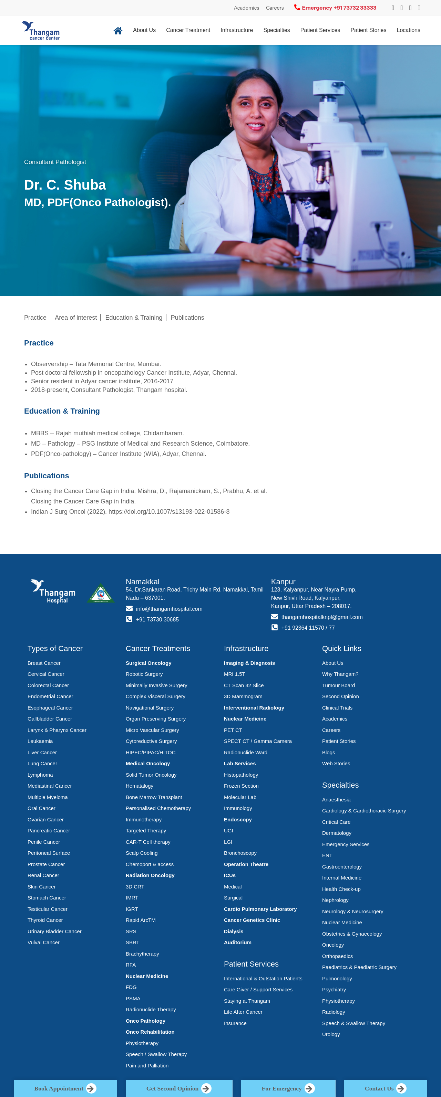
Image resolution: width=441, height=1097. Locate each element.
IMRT (132, 898)
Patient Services (320, 30)
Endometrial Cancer (50, 696)
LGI (228, 842)
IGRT (132, 909)
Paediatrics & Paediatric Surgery (359, 967)
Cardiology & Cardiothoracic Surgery (364, 810)
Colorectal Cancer (48, 685)
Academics (246, 8)
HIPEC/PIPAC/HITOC (150, 752)
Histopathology (241, 775)
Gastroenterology (342, 867)
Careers (275, 8)
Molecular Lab (240, 797)
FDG (131, 987)
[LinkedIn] (419, 7)
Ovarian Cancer (46, 819)
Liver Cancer (42, 752)
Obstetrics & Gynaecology (352, 934)
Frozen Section (241, 786)
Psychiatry (334, 989)
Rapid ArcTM (141, 920)
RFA (131, 965)
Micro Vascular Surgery (152, 730)
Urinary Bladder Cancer (55, 931)
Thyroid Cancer (45, 920)
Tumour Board (338, 685)
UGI (228, 830)
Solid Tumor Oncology (151, 775)
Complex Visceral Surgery (155, 696)
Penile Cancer (44, 842)
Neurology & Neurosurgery (352, 911)
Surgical (233, 898)
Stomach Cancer (47, 898)
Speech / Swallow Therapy (156, 1054)
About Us (144, 30)
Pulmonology (337, 978)
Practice (35, 317)
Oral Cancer (41, 808)
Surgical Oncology (149, 663)
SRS (131, 931)
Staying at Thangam (247, 1001)
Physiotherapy (142, 1043)
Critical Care (336, 822)
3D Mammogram (243, 696)
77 (332, 628)
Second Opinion (340, 696)
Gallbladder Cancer (50, 719)
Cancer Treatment (188, 30)
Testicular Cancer (48, 909)
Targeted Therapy (146, 830)
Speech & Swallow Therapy (353, 1023)
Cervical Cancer (46, 674)
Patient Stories (368, 30)
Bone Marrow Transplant (154, 797)
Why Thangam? (340, 674)
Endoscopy (238, 819)
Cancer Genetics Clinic (252, 920)
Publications (187, 317)
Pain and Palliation (147, 1065)
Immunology (238, 808)
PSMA (133, 998)
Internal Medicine (341, 878)
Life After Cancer (243, 1012)
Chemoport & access (150, 864)
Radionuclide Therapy (151, 1009)
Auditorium (238, 942)
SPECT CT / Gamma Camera (258, 741)
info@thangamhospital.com (169, 609)
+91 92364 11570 (303, 628)
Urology (331, 1034)
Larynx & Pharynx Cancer (57, 730)
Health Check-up (341, 889)
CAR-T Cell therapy (148, 842)
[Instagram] (393, 7)
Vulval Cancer (44, 942)
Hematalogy (139, 786)
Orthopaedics (337, 956)
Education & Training (134, 317)
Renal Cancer (43, 875)
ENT (327, 855)
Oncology (333, 945)
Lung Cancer (42, 763)
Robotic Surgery (144, 674)
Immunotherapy (144, 819)
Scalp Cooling (142, 853)
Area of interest (76, 317)
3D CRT (135, 887)
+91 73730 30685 (157, 619)
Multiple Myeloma (48, 797)
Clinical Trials (337, 708)
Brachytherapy (142, 954)
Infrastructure (236, 30)
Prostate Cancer (46, 864)
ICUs (230, 875)
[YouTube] (410, 7)
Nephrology (335, 900)
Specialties (276, 30)
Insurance (235, 1023)
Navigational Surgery (150, 708)
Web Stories (336, 763)
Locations (409, 30)
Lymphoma (40, 775)
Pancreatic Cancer (49, 830)
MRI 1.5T (234, 674)
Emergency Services (346, 844)
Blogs (328, 752)
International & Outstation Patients (263, 978)
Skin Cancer (42, 887)
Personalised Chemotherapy (158, 808)
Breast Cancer (44, 663)
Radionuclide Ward (245, 752)
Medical (233, 887)
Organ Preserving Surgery (156, 719)
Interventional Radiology (254, 708)
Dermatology (336, 833)
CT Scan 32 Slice (244, 685)
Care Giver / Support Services (258, 989)
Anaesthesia (336, 799)
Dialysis (234, 931)
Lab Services (240, 763)
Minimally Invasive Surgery (156, 685)
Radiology (333, 1012)
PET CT (233, 730)
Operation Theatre (246, 864)
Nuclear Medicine (147, 976)
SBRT (133, 942)
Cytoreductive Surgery (151, 741)
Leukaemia (40, 741)
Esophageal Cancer (50, 708)
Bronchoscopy (240, 853)
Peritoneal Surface (49, 853)
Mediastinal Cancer (50, 786)
